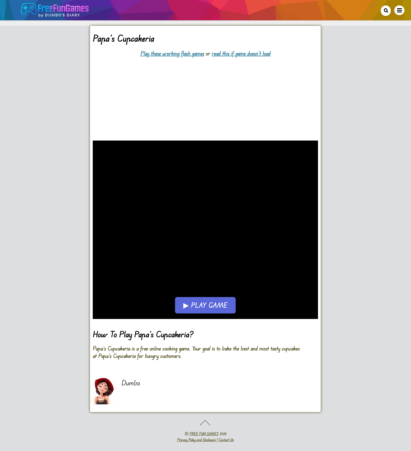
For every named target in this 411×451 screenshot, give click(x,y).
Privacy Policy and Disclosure (196, 440)
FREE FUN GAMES (204, 434)
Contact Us (226, 440)
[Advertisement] (205, 95)
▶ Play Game (205, 305)
